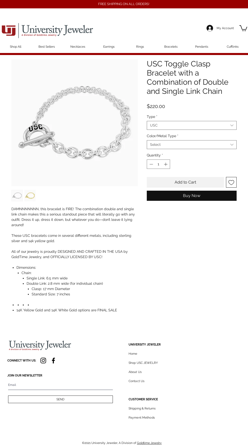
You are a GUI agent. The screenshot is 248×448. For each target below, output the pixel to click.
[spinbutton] (158, 164)
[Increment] (166, 164)
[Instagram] (43, 360)
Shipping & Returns (142, 408)
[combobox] (192, 125)
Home (133, 353)
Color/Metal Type (162, 136)
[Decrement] (151, 164)
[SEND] (60, 399)
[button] (243, 28)
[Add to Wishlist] (231, 182)
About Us (135, 372)
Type (152, 117)
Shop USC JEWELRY (143, 363)
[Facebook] (53, 360)
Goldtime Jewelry (149, 443)
